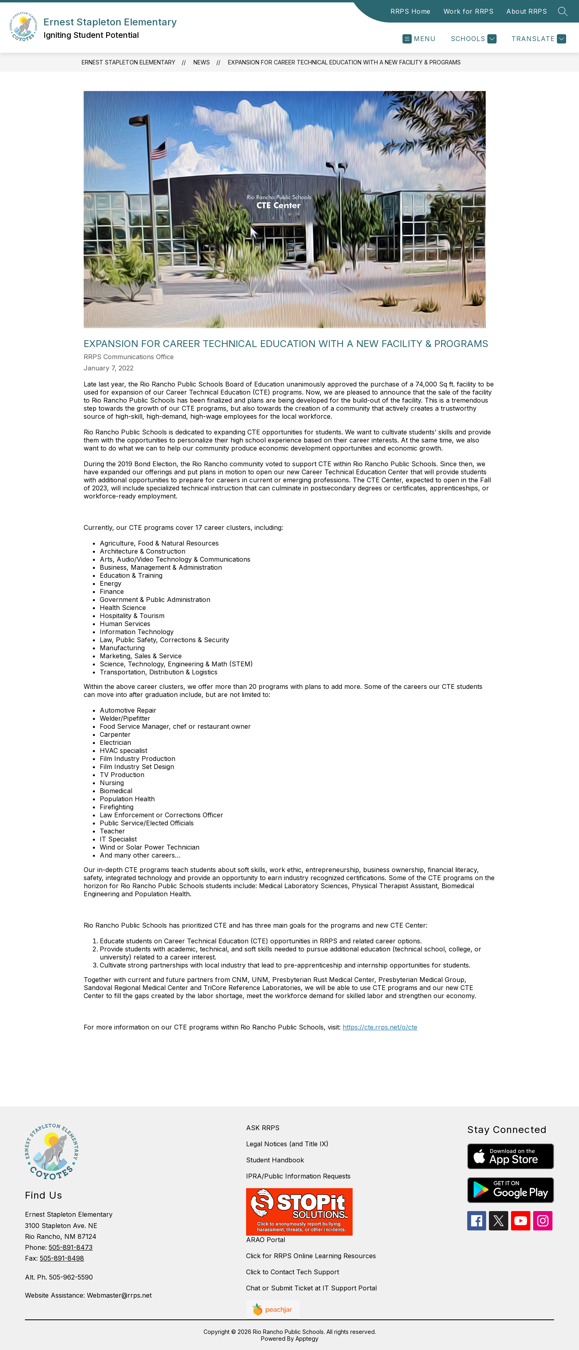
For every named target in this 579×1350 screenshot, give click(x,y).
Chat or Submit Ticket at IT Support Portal (311, 1288)
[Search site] (563, 11)
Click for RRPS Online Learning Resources (311, 1256)
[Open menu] (419, 39)
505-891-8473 (70, 1247)
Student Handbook (275, 1160)
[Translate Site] (537, 39)
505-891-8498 (62, 1258)
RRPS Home (410, 11)
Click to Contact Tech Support (292, 1272)
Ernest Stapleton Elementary (128, 62)
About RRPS (526, 11)
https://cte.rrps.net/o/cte (380, 1027)
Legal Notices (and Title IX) (287, 1144)
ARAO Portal (265, 1240)
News (201, 62)
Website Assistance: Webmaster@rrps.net (88, 1295)
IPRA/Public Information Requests (298, 1176)
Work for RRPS (468, 11)
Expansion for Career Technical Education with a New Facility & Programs (344, 62)
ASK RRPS (262, 1128)
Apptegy (307, 1338)
